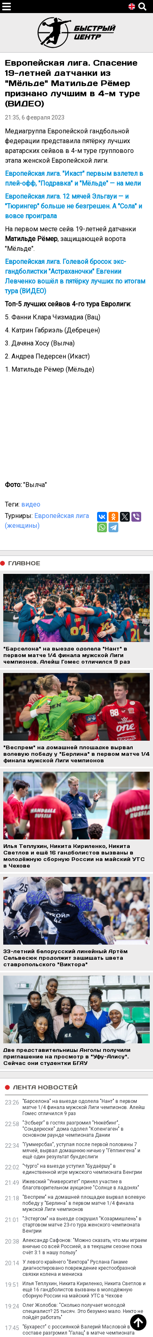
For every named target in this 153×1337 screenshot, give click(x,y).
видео (30, 504)
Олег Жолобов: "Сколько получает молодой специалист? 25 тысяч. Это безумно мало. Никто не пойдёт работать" (82, 1311)
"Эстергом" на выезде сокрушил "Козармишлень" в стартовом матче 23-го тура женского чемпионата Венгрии (82, 1225)
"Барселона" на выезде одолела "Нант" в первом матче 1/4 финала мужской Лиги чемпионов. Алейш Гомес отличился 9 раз (83, 1107)
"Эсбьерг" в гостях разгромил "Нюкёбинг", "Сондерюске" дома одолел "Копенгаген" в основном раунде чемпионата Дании (73, 1129)
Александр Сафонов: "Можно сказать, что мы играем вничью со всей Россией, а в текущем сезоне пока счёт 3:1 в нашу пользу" (84, 1246)
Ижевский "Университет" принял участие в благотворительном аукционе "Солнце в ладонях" (80, 1185)
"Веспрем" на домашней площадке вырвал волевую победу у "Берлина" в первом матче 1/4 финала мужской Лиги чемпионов (83, 1203)
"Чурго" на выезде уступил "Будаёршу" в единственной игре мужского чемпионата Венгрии (82, 1169)
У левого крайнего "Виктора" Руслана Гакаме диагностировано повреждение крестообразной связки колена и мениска (79, 1268)
